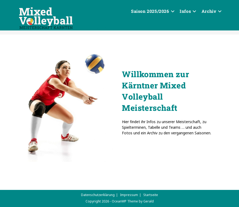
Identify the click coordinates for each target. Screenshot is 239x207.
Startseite (150, 195)
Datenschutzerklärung (98, 195)
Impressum (129, 195)
